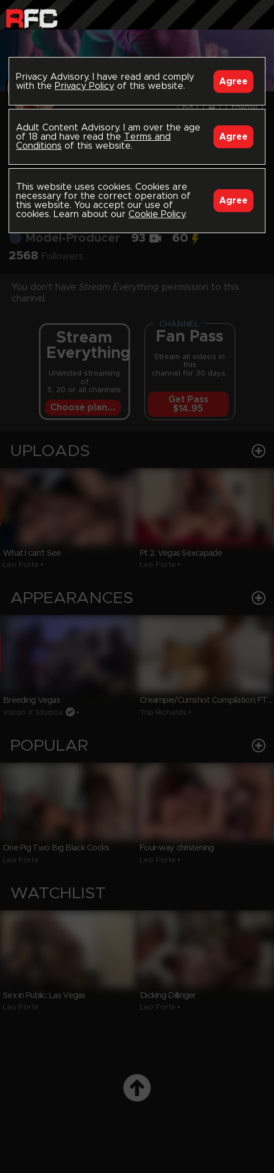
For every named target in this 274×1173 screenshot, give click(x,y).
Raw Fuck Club (32, 17)
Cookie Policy (156, 214)
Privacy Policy (84, 86)
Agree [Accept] (233, 81)
